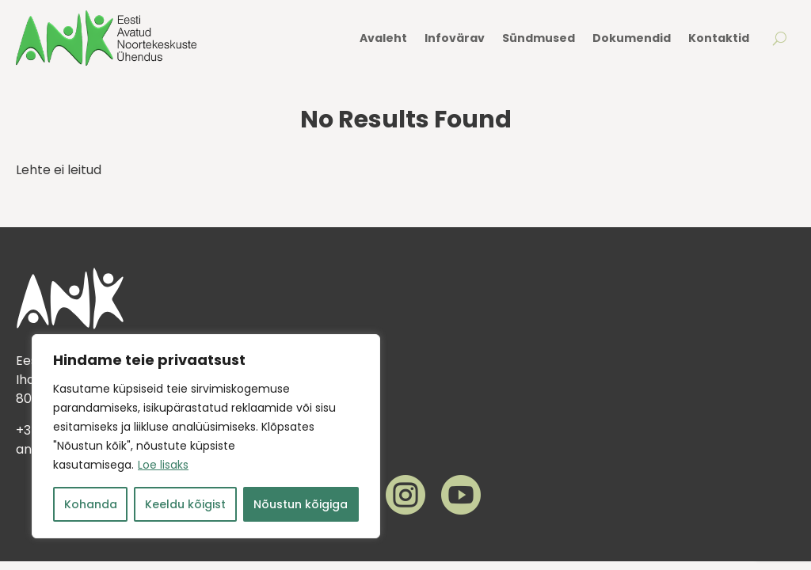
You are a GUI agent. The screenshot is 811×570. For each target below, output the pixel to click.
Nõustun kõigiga (300, 504)
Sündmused (538, 38)
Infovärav (455, 38)
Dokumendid (631, 38)
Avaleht (383, 38)
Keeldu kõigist (185, 504)
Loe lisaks (163, 465)
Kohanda (90, 504)
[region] (206, 436)
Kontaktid (718, 38)
